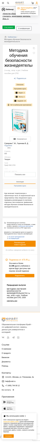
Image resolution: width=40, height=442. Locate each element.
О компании (6, 349)
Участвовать (8, 27)
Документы (6, 362)
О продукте (6, 353)
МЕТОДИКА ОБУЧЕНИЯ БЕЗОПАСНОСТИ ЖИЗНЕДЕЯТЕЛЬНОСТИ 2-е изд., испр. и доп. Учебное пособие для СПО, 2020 (18, 293)
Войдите (23, 9)
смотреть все (12, 301)
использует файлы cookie (11, 421)
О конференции (24, 28)
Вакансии (5, 357)
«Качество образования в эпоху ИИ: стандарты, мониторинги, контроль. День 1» (17, 16)
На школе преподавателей (16, 237)
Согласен (8, 436)
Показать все (20, 174)
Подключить (20, 275)
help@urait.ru (10, 381)
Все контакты (8, 390)
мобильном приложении (26, 226)
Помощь (5, 366)
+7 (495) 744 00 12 (12, 385)
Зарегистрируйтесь (27, 8)
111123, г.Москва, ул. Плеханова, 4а (19, 377)
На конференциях (14, 238)
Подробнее (8, 145)
